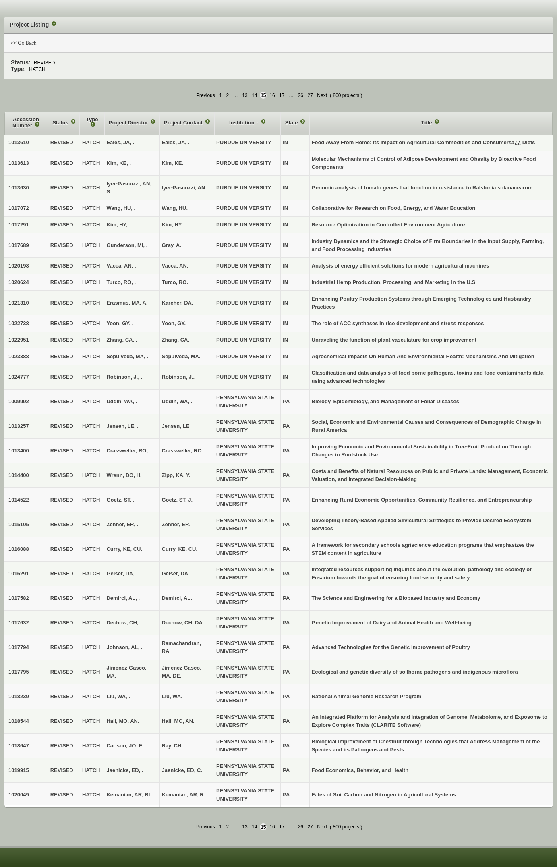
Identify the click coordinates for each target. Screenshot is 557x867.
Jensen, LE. (176, 426)
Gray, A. (171, 245)
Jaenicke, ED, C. (182, 770)
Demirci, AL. (177, 598)
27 (310, 95)
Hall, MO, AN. (178, 721)
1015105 (18, 524)
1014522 (18, 500)
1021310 (18, 303)
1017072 (18, 208)
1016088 (18, 549)
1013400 (18, 451)
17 (281, 95)
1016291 (18, 573)
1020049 (18, 795)
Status (61, 123)
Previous (205, 95)
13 (244, 95)
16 (272, 95)
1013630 (18, 188)
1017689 (18, 245)
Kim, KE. (172, 163)
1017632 (18, 623)
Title (427, 123)
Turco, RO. (175, 282)
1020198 (18, 266)
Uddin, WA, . (177, 401)
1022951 (18, 340)
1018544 (18, 721)
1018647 (18, 746)
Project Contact (184, 123)
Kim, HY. (172, 225)
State (292, 123)
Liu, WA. (172, 696)
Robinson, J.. (178, 377)
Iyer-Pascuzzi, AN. (184, 188)
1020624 (18, 282)
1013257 (18, 426)
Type (92, 119)
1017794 (18, 647)
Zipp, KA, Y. (176, 475)
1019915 (18, 770)
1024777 (18, 377)
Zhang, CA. (176, 340)
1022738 (18, 323)
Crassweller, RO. (182, 451)
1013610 (18, 142)
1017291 (18, 225)
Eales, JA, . (176, 142)
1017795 (18, 672)
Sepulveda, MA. (181, 356)
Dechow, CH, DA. (183, 623)
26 (300, 95)
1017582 (18, 598)
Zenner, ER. (176, 524)
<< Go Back (23, 43)
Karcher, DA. (177, 303)
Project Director (129, 123)
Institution (242, 123)
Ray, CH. (172, 746)
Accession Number (25, 122)
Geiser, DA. (176, 573)
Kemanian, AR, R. (183, 795)
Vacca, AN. (175, 266)
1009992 (18, 401)
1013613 (18, 163)
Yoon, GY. (174, 323)
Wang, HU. (175, 208)
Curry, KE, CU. (180, 549)
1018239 (18, 696)
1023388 (18, 356)
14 (254, 95)
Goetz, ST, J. (177, 500)
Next (322, 95)
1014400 (18, 475)
